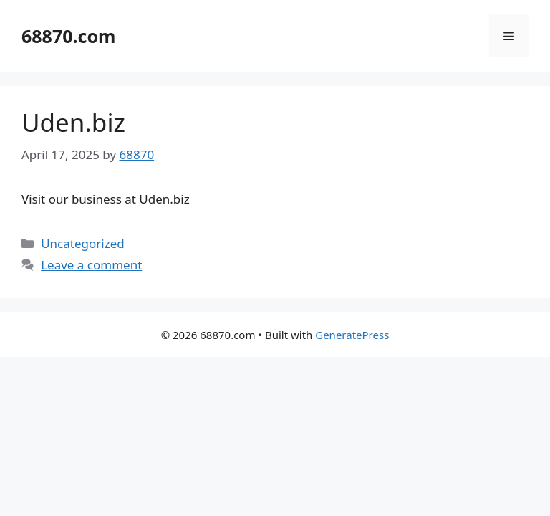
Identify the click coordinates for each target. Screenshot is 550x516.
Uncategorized (83, 243)
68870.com (68, 36)
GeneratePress (352, 335)
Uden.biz (73, 122)
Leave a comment (91, 265)
